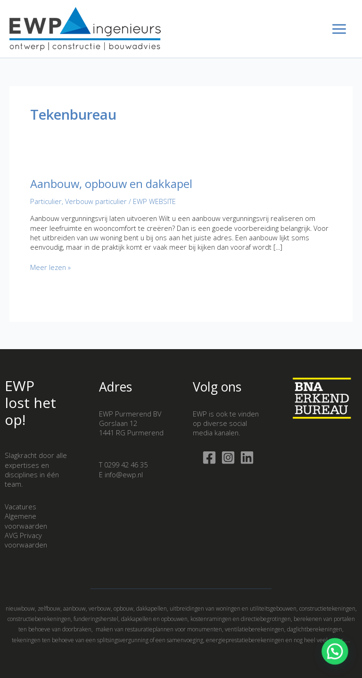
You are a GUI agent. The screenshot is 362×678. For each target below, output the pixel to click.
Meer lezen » (50, 267)
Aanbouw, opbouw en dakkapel (111, 183)
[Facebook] (209, 457)
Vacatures (20, 506)
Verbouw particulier (96, 201)
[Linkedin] (247, 457)
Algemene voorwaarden (26, 520)
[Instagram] (228, 457)
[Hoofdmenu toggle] (339, 29)
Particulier (46, 201)
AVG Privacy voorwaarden (26, 540)
